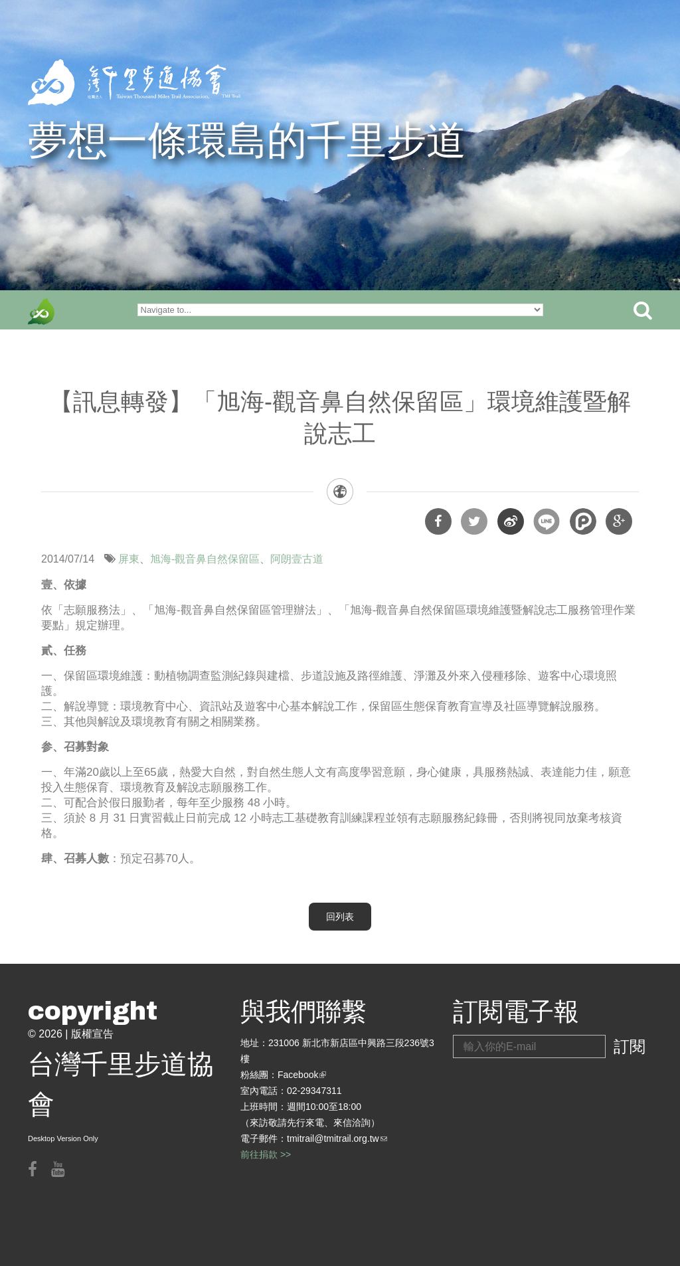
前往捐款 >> (265, 1154)
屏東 (128, 559)
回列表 (340, 916)
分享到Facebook (438, 521)
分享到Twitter (474, 521)
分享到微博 (510, 521)
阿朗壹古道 (296, 559)
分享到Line (546, 521)
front (41, 311)
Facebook (302, 1074)
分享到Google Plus (619, 521)
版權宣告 (92, 1034)
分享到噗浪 (583, 521)
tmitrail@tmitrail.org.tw (337, 1138)
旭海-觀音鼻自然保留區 (205, 559)
